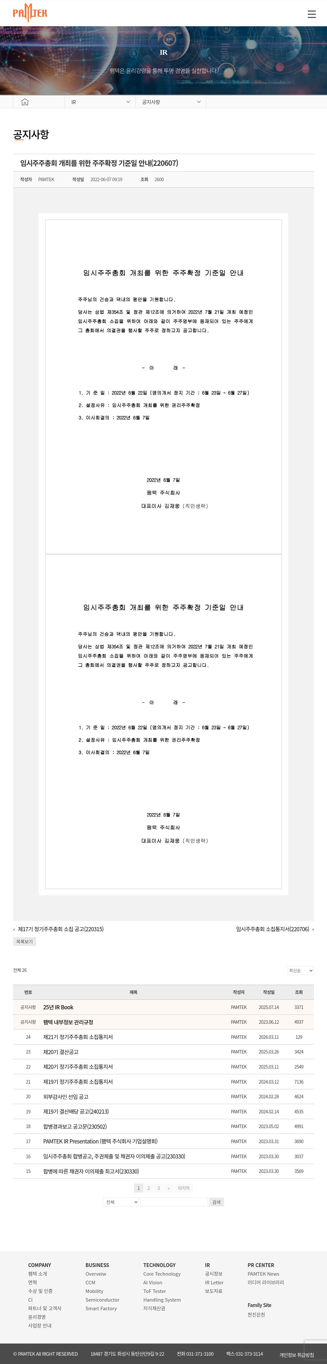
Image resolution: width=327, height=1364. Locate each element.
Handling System (162, 1299)
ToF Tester (154, 1290)
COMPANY (39, 1265)
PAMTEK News (263, 1273)
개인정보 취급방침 (296, 1353)
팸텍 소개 (37, 1273)
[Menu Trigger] (312, 13)
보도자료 (214, 1290)
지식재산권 (154, 1308)
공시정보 (214, 1273)
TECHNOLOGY (159, 1265)
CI (30, 1299)
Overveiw (95, 1273)
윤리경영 (37, 1316)
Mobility (94, 1290)
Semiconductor (102, 1299)
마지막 (183, 1188)
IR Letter (214, 1282)
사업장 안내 (40, 1325)
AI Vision (152, 1282)
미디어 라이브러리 (266, 1282)
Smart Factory (101, 1308)
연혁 (32, 1282)
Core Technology (161, 1273)
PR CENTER (261, 1265)
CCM (90, 1282)
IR (207, 1265)
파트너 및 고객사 (44, 1308)
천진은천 (256, 1314)
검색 (216, 1202)
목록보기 (24, 941)
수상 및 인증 (40, 1290)
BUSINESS (97, 1265)
